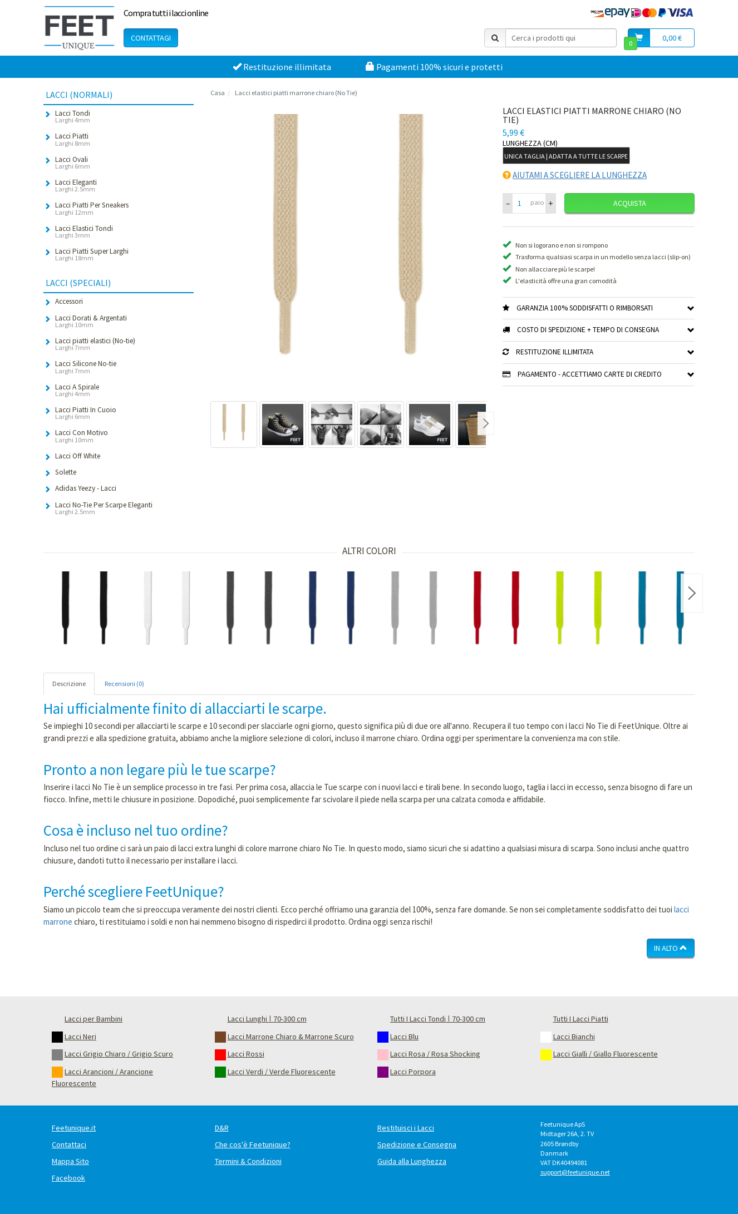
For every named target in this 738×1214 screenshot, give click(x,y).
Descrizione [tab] (69, 683)
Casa (217, 92)
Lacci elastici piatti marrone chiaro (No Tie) (296, 92)
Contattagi (151, 38)
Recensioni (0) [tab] (124, 683)
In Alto (670, 948)
